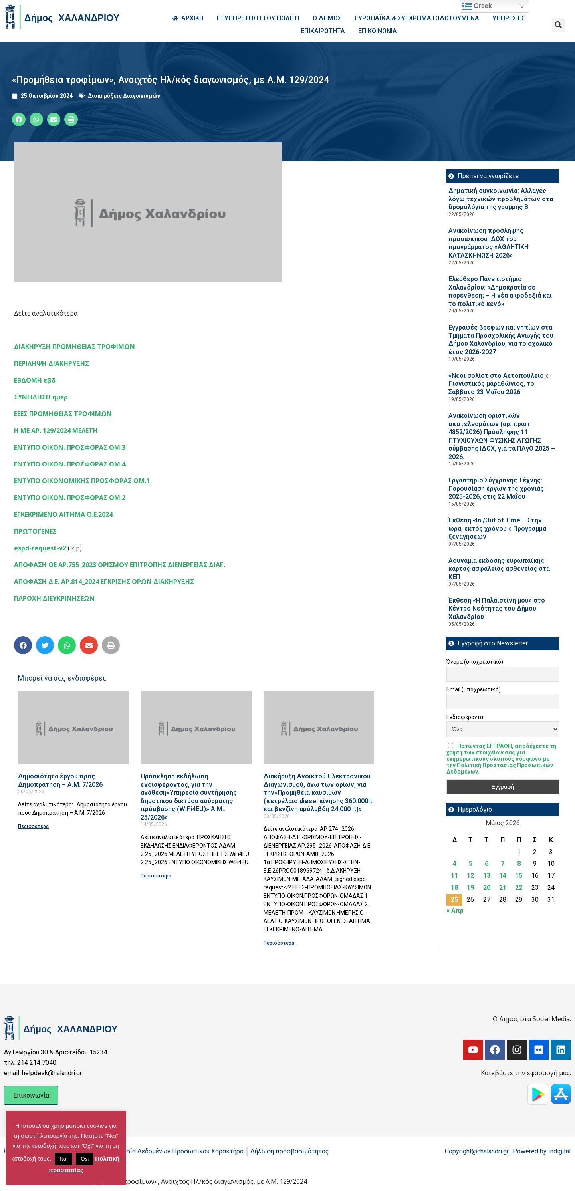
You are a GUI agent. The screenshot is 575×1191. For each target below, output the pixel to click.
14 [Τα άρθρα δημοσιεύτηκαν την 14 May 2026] (502, 875)
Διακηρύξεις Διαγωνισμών (124, 96)
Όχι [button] (85, 1159)
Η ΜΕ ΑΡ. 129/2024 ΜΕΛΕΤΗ (56, 430)
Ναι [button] (63, 1159)
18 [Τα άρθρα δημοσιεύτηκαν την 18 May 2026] (454, 887)
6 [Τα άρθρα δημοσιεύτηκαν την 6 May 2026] (486, 863)
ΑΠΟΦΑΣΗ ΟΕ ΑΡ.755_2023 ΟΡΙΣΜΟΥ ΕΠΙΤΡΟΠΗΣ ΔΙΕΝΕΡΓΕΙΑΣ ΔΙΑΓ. (119, 564)
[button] (558, 25)
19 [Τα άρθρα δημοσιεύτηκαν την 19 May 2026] (470, 887)
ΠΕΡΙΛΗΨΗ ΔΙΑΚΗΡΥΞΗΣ (51, 363)
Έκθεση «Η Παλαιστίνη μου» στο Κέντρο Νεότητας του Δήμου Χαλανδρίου (496, 609)
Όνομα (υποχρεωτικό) (474, 662)
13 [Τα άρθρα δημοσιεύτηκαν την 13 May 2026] (486, 875)
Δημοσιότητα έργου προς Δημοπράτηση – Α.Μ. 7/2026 (60, 780)
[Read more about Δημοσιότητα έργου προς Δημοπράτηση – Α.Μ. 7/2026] (73, 727)
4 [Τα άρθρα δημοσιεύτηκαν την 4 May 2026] (454, 863)
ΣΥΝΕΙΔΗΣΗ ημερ (41, 397)
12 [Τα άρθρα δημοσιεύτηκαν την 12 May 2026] (470, 875)
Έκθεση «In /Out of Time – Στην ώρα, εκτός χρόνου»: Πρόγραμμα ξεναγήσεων (497, 528)
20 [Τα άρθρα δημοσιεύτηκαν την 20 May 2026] (486, 887)
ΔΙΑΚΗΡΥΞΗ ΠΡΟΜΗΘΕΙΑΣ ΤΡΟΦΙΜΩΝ (74, 346)
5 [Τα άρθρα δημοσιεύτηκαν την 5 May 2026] (470, 863)
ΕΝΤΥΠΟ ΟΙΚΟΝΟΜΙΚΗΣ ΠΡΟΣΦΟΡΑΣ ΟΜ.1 (82, 480)
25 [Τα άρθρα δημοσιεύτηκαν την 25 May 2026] (454, 899)
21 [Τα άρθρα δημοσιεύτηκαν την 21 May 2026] (502, 887)
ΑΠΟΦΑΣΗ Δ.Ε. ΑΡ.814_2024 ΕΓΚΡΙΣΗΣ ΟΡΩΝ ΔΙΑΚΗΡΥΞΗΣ (104, 581)
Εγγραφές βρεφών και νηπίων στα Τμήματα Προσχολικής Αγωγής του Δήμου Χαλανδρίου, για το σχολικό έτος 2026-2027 (500, 340)
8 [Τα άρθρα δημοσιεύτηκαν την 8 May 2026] (519, 863)
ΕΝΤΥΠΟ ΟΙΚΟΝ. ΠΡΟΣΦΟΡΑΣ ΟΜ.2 (69, 497)
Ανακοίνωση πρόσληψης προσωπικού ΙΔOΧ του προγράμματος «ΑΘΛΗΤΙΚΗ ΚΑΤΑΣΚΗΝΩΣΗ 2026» (488, 243)
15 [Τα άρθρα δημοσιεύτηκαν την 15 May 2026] (518, 875)
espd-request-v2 (40, 548)
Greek (477, 6)
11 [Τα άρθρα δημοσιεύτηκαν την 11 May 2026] (454, 875)
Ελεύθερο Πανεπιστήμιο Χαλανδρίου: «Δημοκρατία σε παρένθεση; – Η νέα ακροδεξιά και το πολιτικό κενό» (500, 291)
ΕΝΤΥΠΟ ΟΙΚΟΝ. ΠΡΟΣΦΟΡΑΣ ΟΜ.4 (69, 464)
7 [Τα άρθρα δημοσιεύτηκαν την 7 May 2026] (502, 863)
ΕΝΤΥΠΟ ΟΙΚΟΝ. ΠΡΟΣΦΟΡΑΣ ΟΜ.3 (69, 447)
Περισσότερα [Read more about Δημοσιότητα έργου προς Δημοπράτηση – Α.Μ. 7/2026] (33, 826)
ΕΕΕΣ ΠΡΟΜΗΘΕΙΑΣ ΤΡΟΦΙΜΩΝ (63, 413)
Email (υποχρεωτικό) (473, 689)
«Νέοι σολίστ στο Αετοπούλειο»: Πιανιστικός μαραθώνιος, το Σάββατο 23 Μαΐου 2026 (498, 384)
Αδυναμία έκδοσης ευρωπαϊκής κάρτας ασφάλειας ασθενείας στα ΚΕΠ (499, 569)
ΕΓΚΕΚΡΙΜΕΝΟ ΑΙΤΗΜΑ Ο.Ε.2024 (63, 514)
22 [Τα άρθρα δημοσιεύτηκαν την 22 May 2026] (518, 887)
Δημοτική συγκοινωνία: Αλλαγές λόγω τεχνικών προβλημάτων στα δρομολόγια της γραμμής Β (500, 199)
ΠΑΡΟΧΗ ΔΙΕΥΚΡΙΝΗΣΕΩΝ (54, 598)
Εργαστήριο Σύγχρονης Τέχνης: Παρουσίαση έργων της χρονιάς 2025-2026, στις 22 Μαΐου (496, 488)
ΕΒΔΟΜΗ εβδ (35, 380)
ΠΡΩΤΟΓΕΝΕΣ (35, 531)
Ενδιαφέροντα (464, 717)
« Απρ (455, 910)
